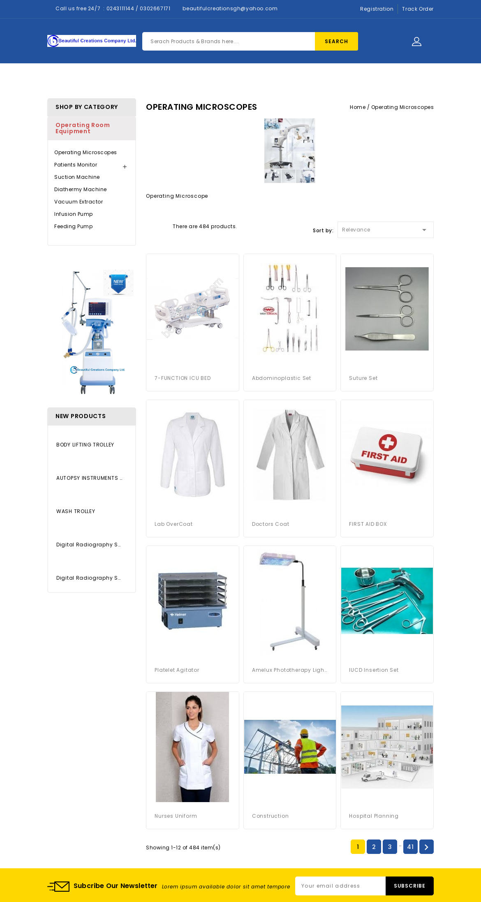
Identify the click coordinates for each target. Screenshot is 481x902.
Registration (376, 8)
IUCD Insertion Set (373, 669)
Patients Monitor (75, 164)
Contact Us (271, 79)
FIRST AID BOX (367, 523)
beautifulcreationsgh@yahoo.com (230, 8)
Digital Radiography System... (89, 544)
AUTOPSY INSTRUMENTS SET (89, 477)
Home (150, 79)
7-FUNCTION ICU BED (182, 378)
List (164, 226)
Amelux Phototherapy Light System (290, 669)
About (229, 79)
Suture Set (363, 378)
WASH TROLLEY (75, 511)
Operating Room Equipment (83, 128)
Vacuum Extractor (78, 201)
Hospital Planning (374, 815)
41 (410, 847)
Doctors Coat (270, 523)
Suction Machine (77, 176)
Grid (150, 226)
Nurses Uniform (176, 815)
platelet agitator (177, 669)
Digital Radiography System (89, 577)
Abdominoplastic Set (281, 378)
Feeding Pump (73, 226)
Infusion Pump (73, 213)
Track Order (418, 8)
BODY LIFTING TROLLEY (85, 444)
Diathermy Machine (80, 189)
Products (189, 79)
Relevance (385, 228)
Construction (270, 815)
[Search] (250, 41)
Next (426, 847)
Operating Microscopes (85, 152)
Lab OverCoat (174, 523)
